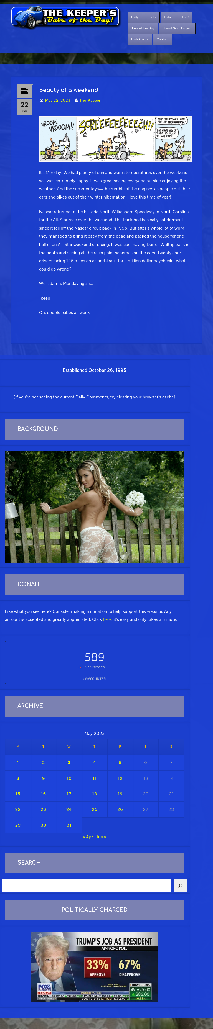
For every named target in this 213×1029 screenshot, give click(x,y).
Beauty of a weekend (68, 90)
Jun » (101, 837)
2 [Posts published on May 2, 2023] (43, 762)
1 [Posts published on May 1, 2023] (18, 762)
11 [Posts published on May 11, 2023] (94, 778)
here (107, 619)
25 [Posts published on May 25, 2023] (94, 809)
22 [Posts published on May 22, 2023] (18, 809)
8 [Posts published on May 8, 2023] (17, 778)
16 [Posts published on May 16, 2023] (43, 794)
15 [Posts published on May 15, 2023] (18, 794)
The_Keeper (90, 100)
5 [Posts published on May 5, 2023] (120, 762)
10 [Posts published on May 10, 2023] (69, 778)
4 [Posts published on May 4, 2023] (94, 762)
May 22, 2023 (57, 100)
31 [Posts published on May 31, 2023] (69, 825)
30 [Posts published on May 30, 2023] (43, 825)
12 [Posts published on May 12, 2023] (120, 778)
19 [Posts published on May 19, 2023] (120, 794)
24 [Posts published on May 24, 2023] (69, 809)
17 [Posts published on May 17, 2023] (69, 794)
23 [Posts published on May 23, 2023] (43, 809)
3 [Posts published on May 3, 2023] (69, 762)
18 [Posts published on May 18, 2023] (94, 794)
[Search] (180, 885)
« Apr (88, 837)
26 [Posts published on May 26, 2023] (120, 809)
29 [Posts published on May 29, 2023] (18, 825)
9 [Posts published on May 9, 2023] (43, 778)
